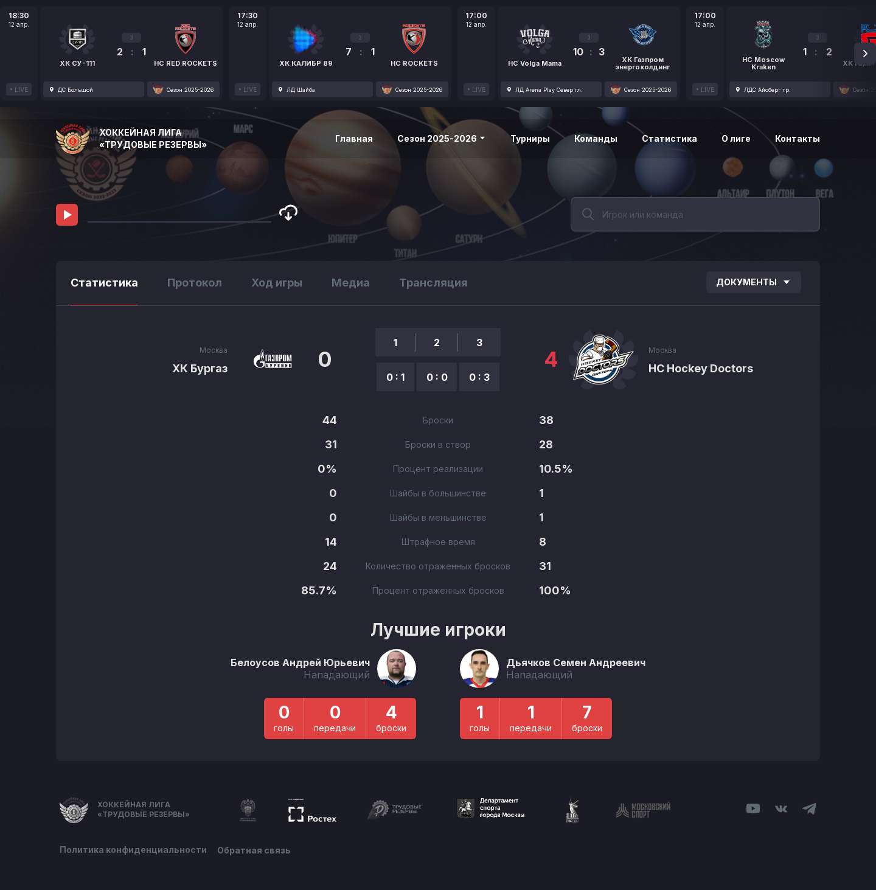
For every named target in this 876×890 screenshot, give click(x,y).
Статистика (669, 138)
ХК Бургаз (200, 368)
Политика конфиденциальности (133, 849)
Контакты (797, 138)
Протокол (194, 282)
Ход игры (276, 282)
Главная (354, 138)
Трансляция (433, 282)
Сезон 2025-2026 (441, 138)
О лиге (736, 138)
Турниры (530, 138)
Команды (595, 138)
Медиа (351, 282)
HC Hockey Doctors (700, 368)
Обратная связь (256, 849)
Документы (753, 282)
